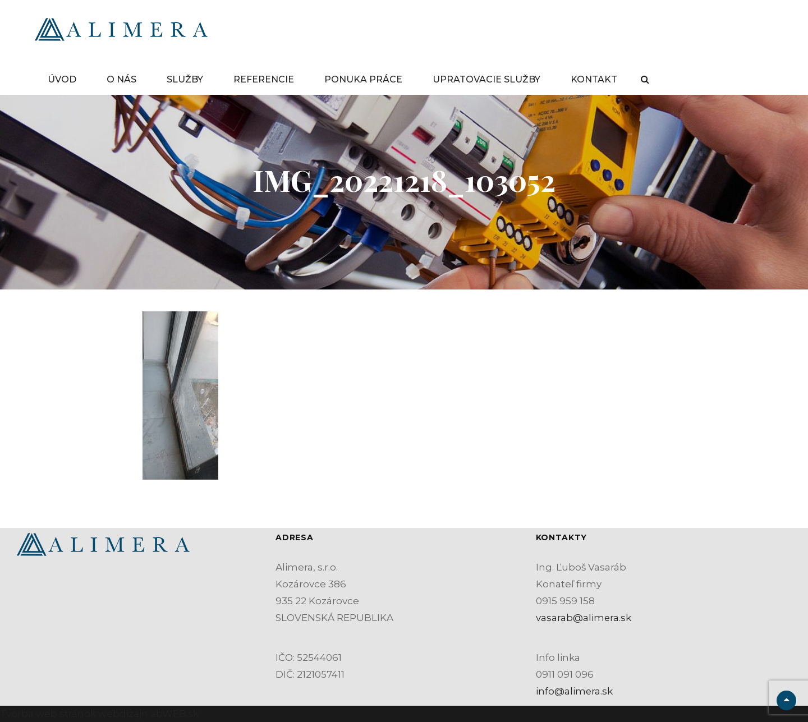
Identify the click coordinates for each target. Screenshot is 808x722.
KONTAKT (594, 79)
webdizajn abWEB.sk (147, 713)
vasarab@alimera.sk (584, 617)
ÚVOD (62, 79)
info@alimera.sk (574, 691)
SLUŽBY (185, 79)
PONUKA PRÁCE (363, 79)
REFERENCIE (263, 79)
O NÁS (121, 79)
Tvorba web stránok (48, 713)
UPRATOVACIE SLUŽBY (486, 79)
